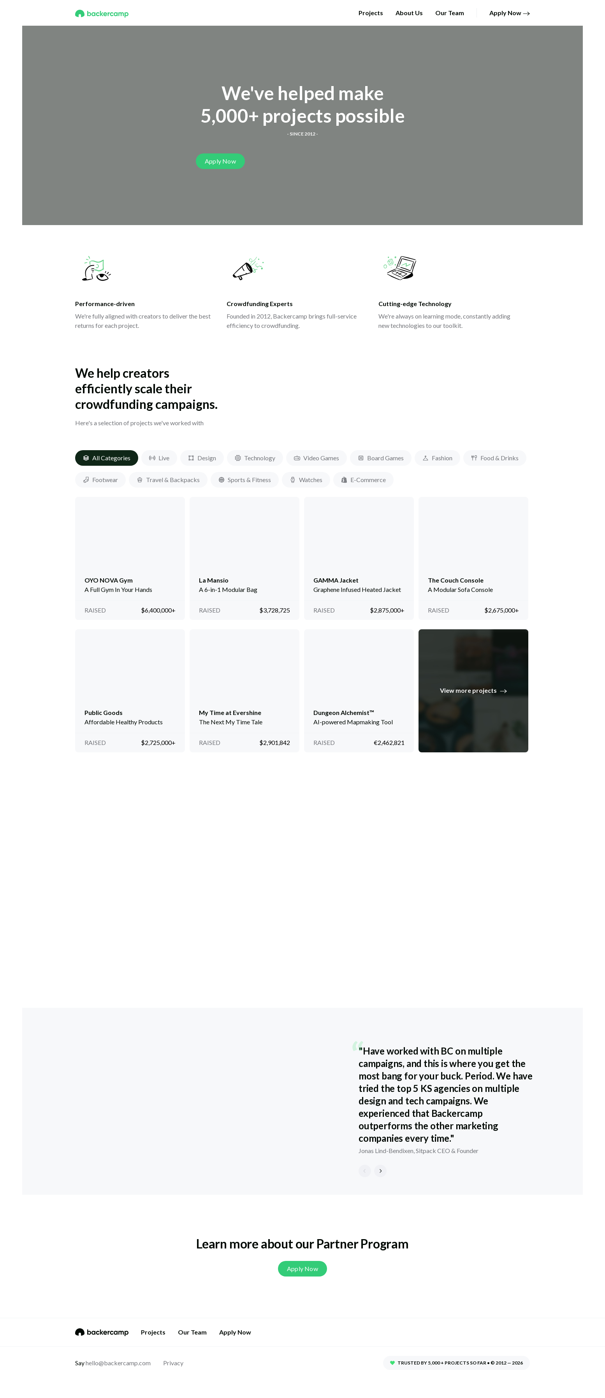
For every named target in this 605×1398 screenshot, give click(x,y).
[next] (380, 1171)
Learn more (128, 923)
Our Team (449, 12)
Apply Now (509, 13)
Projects (371, 12)
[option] (302, 1101)
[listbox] (302, 1101)
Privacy (173, 1362)
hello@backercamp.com (117, 1362)
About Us (409, 12)
